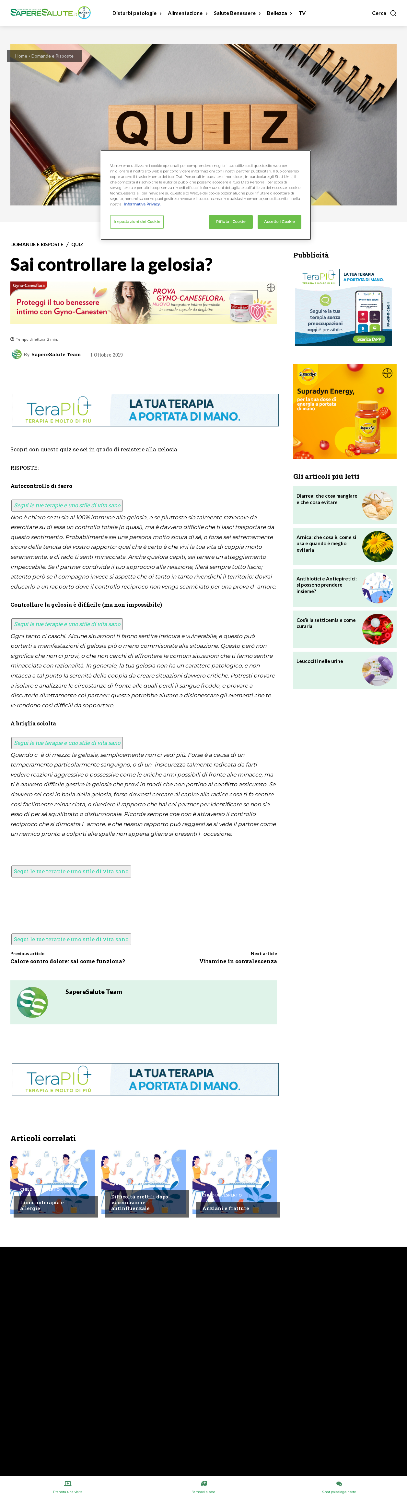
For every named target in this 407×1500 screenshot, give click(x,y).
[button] (384, 13)
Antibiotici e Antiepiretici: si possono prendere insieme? (327, 585)
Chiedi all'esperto (40, 1189)
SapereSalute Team (56, 354)
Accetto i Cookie (279, 221)
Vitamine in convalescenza (238, 961)
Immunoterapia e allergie (42, 1205)
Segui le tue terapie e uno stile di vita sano (67, 505)
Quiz (77, 244)
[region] (205, 195)
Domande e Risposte (52, 56)
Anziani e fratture (225, 1208)
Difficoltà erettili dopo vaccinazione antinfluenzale (139, 1202)
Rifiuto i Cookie (230, 221)
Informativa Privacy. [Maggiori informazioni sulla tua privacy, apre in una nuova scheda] (142, 204)
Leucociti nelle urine (320, 661)
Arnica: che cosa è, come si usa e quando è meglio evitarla (326, 543)
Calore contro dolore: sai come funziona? (67, 961)
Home (21, 56)
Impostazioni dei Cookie (137, 221)
